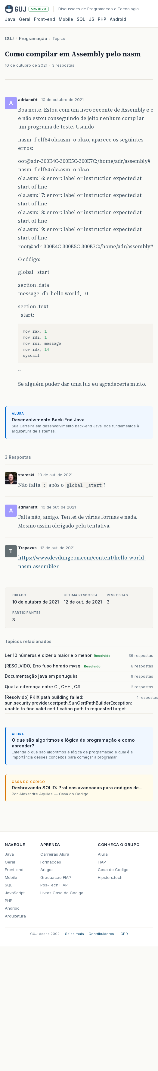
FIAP (102, 862)
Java (10, 19)
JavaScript (15, 892)
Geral (24, 19)
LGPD (123, 934)
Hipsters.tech (110, 877)
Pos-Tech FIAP (54, 884)
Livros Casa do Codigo (61, 892)
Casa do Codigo (113, 869)
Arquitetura (15, 916)
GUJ (9, 38)
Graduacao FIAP (55, 877)
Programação (33, 38)
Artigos (47, 869)
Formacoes (50, 862)
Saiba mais (74, 934)
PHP (102, 19)
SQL (81, 19)
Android (118, 19)
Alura (103, 854)
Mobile (66, 19)
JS (91, 19)
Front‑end (44, 19)
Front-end (14, 869)
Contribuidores (101, 934)
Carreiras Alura (54, 854)
